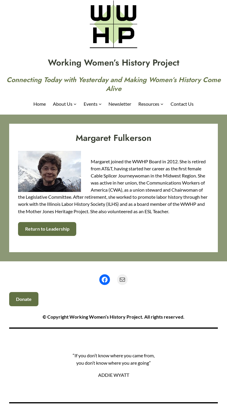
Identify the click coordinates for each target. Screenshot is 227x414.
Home (39, 104)
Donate (24, 299)
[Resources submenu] (161, 103)
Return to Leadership (47, 229)
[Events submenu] (100, 103)
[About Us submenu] (75, 103)
